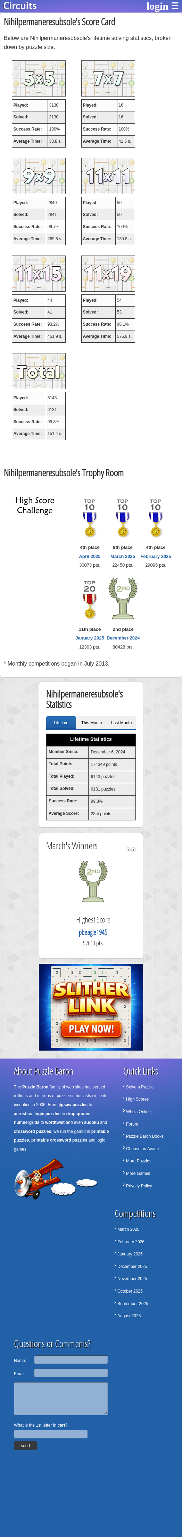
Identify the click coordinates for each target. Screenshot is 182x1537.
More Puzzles (138, 1161)
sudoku (91, 1122)
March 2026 (128, 1229)
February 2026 (130, 1241)
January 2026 (130, 1254)
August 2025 (129, 1315)
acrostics (23, 1113)
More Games (138, 1173)
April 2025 (89, 556)
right (133, 849)
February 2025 (155, 556)
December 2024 (123, 638)
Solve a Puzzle (140, 1087)
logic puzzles (47, 1113)
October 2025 (130, 1291)
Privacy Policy (139, 1186)
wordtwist (55, 1122)
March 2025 (122, 556)
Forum (132, 1124)
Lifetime (61, 722)
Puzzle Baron (35, 1087)
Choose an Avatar (142, 1148)
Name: (20, 1360)
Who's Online (138, 1111)
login (157, 6)
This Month (91, 722)
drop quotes (78, 1113)
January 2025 (89, 638)
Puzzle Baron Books (145, 1136)
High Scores (137, 1099)
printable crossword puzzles (59, 1140)
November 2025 (132, 1278)
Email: (19, 1373)
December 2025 (132, 1266)
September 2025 (132, 1303)
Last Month (121, 722)
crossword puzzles (32, 1131)
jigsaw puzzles (73, 1104)
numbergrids (26, 1122)
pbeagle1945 (101, 932)
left (128, 849)
